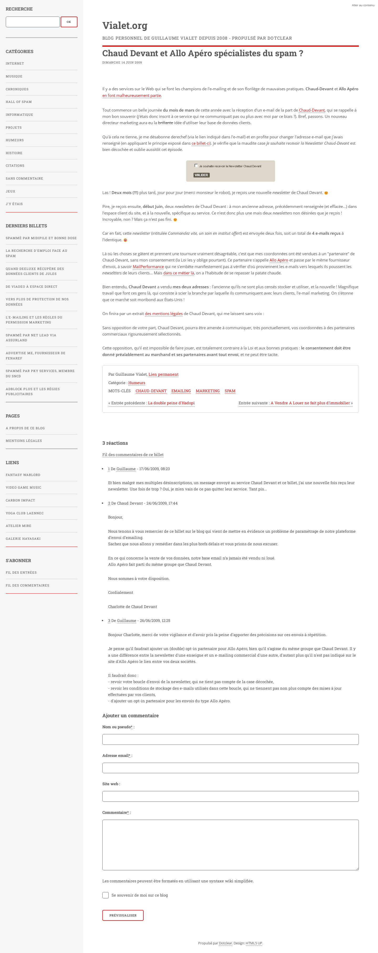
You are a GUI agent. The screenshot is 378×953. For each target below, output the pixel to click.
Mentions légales (24, 441)
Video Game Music (23, 487)
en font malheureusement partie (131, 95)
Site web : (111, 783)
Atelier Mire (19, 526)
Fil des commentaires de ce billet (133, 454)
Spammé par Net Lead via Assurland (31, 337)
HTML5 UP (254, 943)
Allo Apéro (279, 260)
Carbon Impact (20, 500)
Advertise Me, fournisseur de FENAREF (36, 355)
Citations (15, 165)
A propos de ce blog (25, 428)
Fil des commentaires (27, 585)
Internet (15, 63)
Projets (14, 127)
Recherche (19, 9)
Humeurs (15, 140)
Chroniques (17, 89)
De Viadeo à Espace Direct (31, 287)
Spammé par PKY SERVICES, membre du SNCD (40, 373)
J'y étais (14, 204)
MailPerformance (148, 266)
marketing (208, 390)
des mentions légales (164, 313)
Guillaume (126, 468)
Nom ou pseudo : (118, 726)
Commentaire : (116, 812)
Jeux (10, 191)
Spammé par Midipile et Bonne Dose (41, 238)
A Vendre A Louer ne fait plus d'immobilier (296, 402)
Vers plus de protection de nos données (37, 301)
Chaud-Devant (312, 110)
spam (230, 390)
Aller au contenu (363, 5)
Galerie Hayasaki (23, 539)
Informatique (19, 115)
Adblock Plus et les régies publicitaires (33, 391)
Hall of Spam (19, 102)
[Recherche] (33, 22)
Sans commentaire (24, 178)
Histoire (14, 153)
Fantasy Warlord (23, 475)
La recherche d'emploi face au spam (36, 253)
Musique (14, 76)
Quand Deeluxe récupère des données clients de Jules (35, 271)
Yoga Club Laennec (25, 513)
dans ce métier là (178, 272)
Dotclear (225, 943)
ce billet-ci (201, 143)
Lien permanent (163, 374)
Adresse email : (117, 755)
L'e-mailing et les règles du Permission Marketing (34, 319)
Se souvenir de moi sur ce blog (140, 895)
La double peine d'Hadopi (151, 402)
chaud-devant (151, 390)
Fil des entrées (21, 572)
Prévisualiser (123, 915)
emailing (181, 390)
